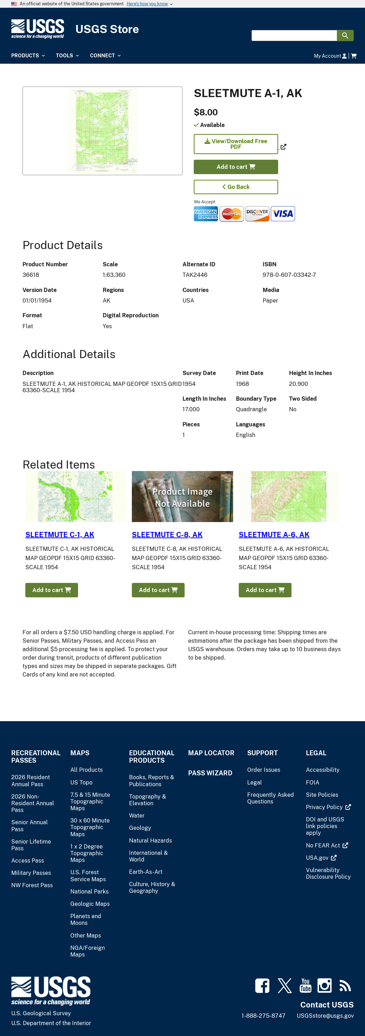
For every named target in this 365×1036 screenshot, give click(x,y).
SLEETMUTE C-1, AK (59, 534)
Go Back (236, 187)
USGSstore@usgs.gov (325, 1015)
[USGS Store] (182, 29)
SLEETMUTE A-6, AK (274, 534)
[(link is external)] (237, 147)
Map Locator (211, 753)
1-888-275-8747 (264, 1015)
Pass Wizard (210, 773)
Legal (316, 753)
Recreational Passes (35, 756)
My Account (330, 56)
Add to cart (236, 167)
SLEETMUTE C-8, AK (167, 534)
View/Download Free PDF (236, 144)
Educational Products (151, 756)
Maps (79, 753)
